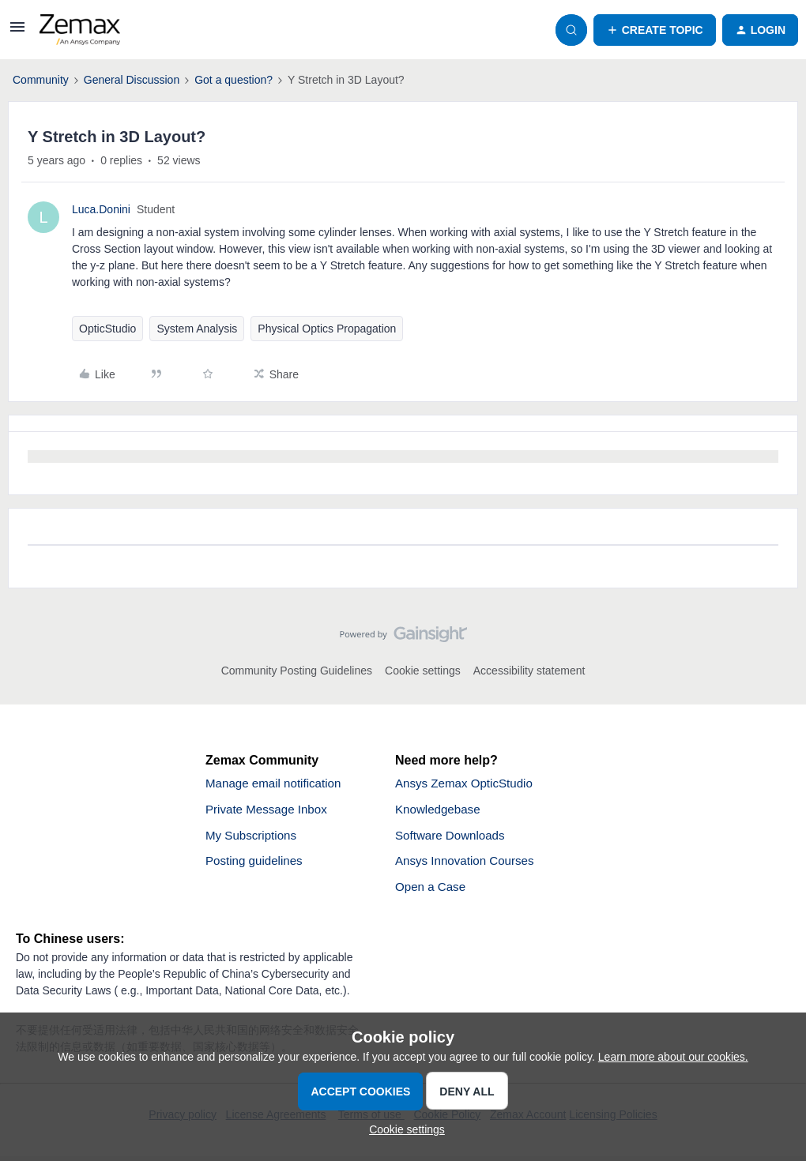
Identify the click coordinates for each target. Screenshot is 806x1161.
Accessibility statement (529, 670)
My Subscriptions (253, 837)
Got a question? (233, 79)
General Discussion (131, 79)
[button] (17, 32)
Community (41, 79)
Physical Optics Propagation (327, 328)
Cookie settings (423, 670)
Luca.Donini (101, 209)
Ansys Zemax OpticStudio (467, 784)
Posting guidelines (256, 864)
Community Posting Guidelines (296, 670)
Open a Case (432, 891)
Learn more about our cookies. (673, 1056)
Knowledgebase (440, 810)
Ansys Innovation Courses (468, 864)
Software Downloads (453, 837)
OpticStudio (107, 328)
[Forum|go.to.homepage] (80, 30)
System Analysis (196, 328)
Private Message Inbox (269, 810)
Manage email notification (276, 784)
